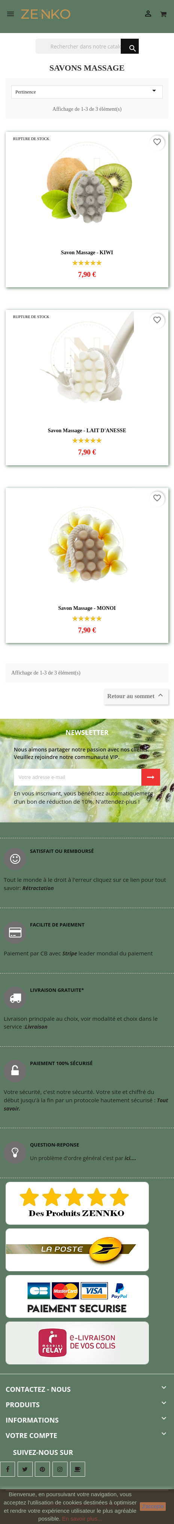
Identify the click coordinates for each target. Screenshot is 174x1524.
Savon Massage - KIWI (87, 252)
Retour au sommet (136, 696)
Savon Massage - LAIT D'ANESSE (87, 430)
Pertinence (87, 91)
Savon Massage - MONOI (87, 608)
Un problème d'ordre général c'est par (83, 1158)
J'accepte (153, 1506)
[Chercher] (87, 46)
